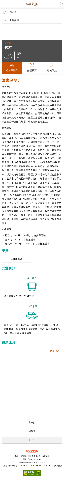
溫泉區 (13, 12)
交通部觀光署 (32, 451)
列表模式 (54, 351)
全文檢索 (61, 3)
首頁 (5, 12)
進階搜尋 (14, 20)
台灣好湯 (32, 4)
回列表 (32, 431)
